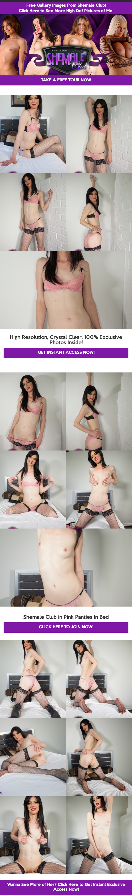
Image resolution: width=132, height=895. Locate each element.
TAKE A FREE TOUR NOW (66, 80)
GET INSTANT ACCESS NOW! (66, 353)
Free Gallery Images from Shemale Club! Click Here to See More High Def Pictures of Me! (66, 8)
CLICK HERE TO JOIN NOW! (66, 627)
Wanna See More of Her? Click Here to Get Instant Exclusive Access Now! (66, 887)
